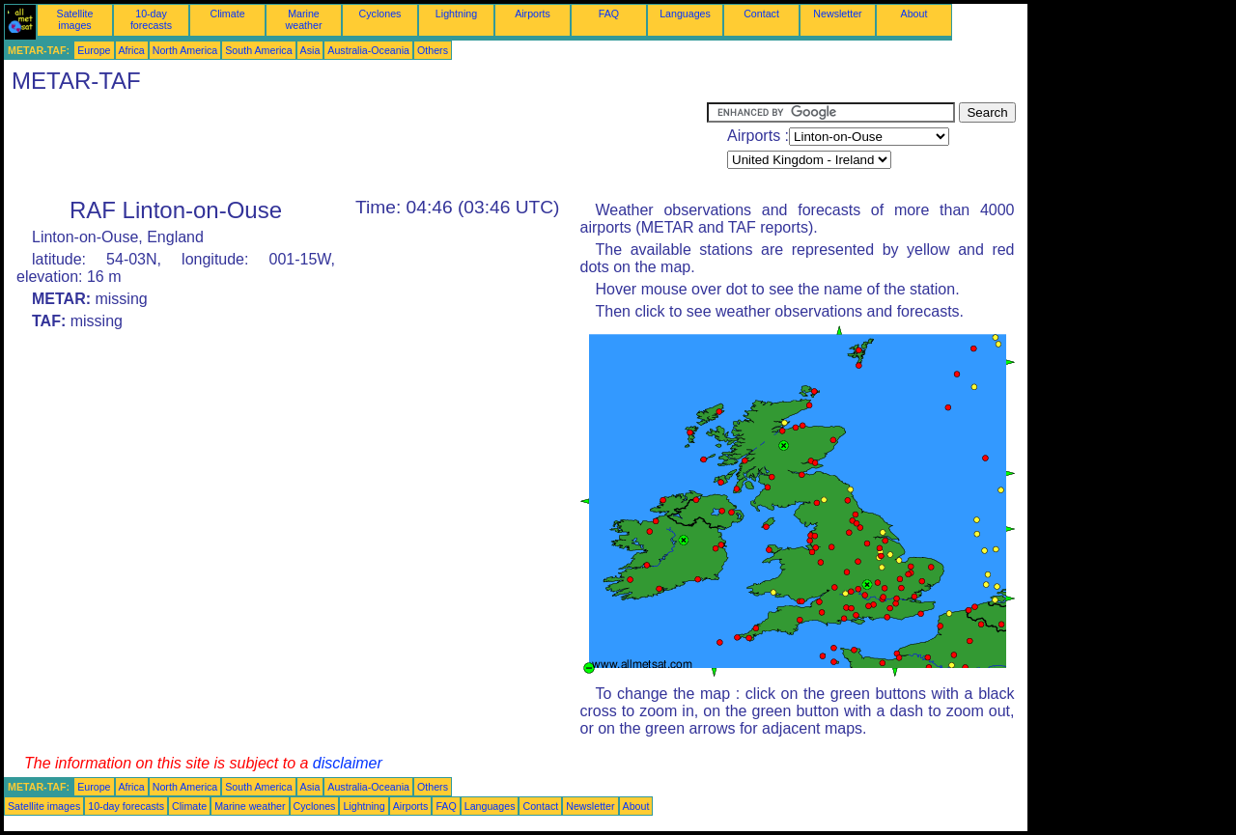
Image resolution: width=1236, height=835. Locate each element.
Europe (93, 50)
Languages (685, 13)
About (914, 13)
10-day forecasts (151, 19)
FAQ (609, 13)
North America (185, 50)
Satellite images (75, 19)
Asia (310, 50)
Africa (132, 50)
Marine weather (304, 19)
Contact (761, 13)
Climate (227, 13)
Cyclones (380, 13)
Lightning (456, 13)
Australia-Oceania (368, 50)
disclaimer (347, 763)
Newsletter (837, 13)
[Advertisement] (355, 145)
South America (258, 50)
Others (432, 50)
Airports (532, 13)
